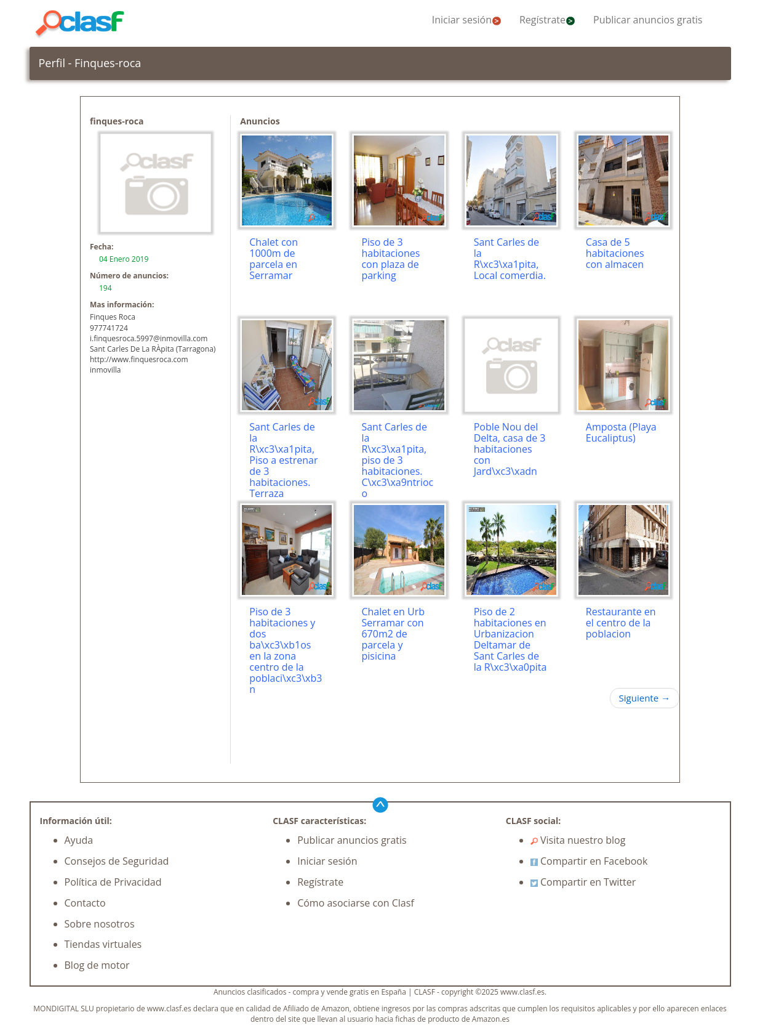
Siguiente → (644, 698)
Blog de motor (97, 965)
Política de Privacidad (113, 882)
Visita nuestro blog (578, 840)
